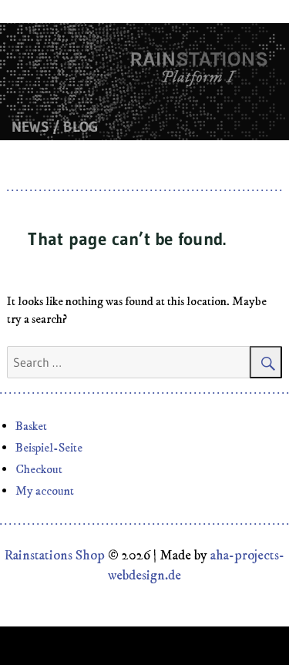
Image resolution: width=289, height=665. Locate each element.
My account (44, 491)
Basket (31, 426)
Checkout (38, 469)
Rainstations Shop (55, 555)
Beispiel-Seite (48, 447)
